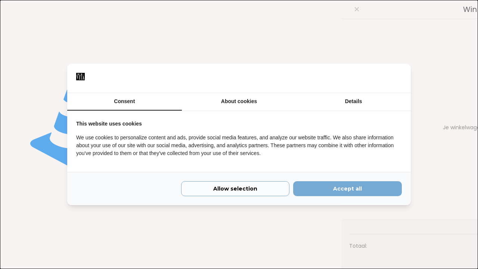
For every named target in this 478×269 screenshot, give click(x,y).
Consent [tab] (124, 101)
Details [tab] (353, 101)
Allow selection (235, 189)
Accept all (347, 189)
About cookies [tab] (239, 101)
